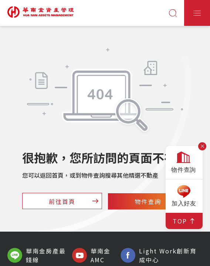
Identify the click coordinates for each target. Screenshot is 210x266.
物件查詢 (160, 201)
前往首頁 (74, 201)
